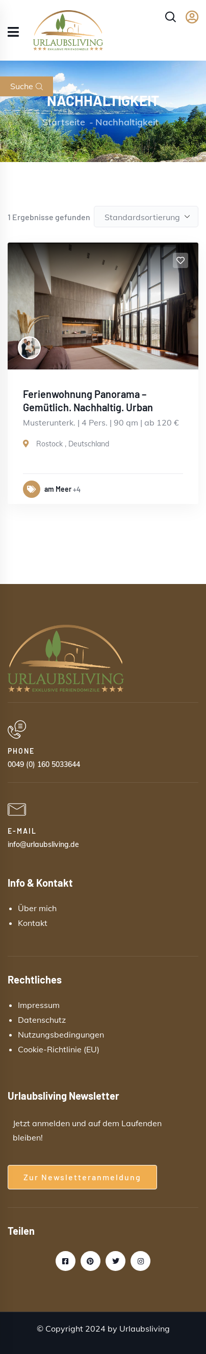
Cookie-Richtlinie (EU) (58, 1049)
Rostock (49, 443)
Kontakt (32, 923)
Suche (26, 86)
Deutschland (88, 443)
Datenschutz (42, 1020)
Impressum (39, 1005)
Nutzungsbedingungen (61, 1034)
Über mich (37, 908)
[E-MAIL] (17, 810)
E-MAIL (22, 831)
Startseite (63, 122)
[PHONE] (17, 730)
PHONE (21, 751)
